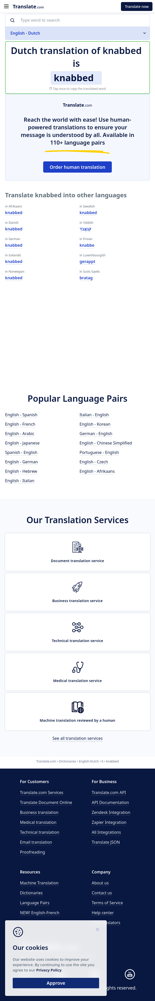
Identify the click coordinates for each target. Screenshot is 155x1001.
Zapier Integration (109, 822)
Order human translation (77, 167)
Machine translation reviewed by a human (77, 720)
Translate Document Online (46, 802)
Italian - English (94, 415)
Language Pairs (35, 903)
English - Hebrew (21, 471)
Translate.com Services (42, 792)
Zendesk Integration (111, 812)
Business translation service (77, 600)
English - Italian (19, 480)
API (109, 792)
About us (100, 883)
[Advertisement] (77, 341)
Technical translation (39, 832)
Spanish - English (21, 452)
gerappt (87, 261)
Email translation (36, 842)
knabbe (87, 245)
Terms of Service (107, 903)
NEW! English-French (39, 912)
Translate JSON (106, 842)
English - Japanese (22, 443)
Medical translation (38, 822)
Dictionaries (31, 893)
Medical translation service (77, 680)
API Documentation (110, 802)
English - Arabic (19, 433)
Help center (103, 912)
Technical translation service (77, 640)
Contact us (102, 893)
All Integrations (106, 832)
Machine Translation (39, 883)
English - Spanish (21, 415)
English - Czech (94, 462)
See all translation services (77, 738)
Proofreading (32, 852)
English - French (20, 424)
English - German (21, 462)
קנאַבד (85, 229)
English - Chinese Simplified (106, 443)
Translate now (137, 6)
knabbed (13, 212)
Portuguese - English (99, 452)
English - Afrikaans (97, 471)
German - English (96, 433)
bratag (86, 278)
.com (28, 6)
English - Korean (95, 424)
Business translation (39, 812)
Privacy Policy (48, 969)
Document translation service (77, 560)
